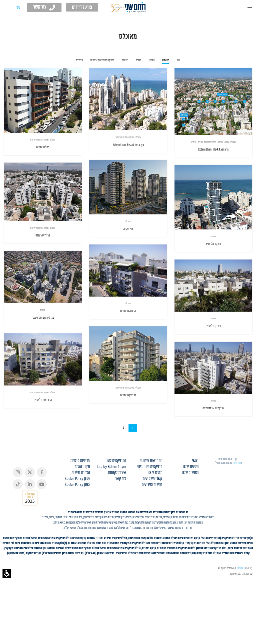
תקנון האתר (82, 490)
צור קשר (120, 502)
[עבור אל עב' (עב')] (18, 8)
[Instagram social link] (18, 495)
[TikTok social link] (18, 507)
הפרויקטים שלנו (116, 484)
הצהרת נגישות (81, 496)
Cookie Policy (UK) (77, 508)
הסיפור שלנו (190, 490)
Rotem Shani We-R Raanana (213, 149)
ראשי (195, 484)
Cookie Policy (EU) (77, 502)
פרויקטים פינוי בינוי (149, 490)
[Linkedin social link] (30, 507)
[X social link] (30, 495)
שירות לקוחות (117, 496)
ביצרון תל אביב (213, 332)
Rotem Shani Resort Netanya (128, 145)
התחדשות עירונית (151, 484)
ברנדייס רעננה (43, 235)
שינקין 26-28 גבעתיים (213, 428)
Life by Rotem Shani (111, 490)
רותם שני (237, 486)
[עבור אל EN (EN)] (8, 8)
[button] (6, 573)
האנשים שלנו (190, 496)
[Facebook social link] (42, 495)
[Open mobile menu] (250, 8)
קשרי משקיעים (152, 502)
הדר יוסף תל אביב (56, 407)
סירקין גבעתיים (115, 400)
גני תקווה (128, 229)
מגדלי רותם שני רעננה (43, 319)
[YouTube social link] (42, 507)
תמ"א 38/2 (155, 496)
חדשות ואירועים (152, 508)
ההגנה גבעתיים (128, 313)
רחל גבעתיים (42, 147)
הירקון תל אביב (213, 244)
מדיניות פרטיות (80, 484)
